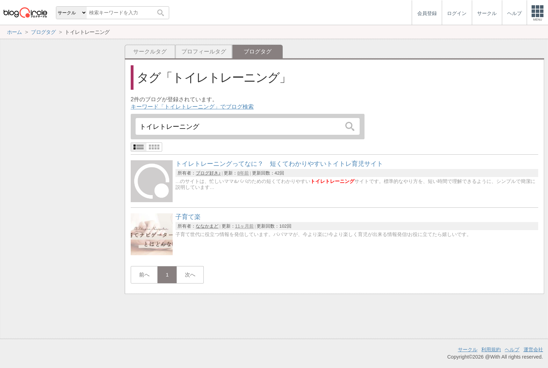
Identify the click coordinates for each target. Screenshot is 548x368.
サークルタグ (150, 51)
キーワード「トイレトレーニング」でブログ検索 (192, 107)
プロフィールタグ (203, 51)
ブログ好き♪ (208, 173)
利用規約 (491, 349)
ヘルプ (512, 349)
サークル (467, 349)
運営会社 (533, 349)
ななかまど (207, 226)
